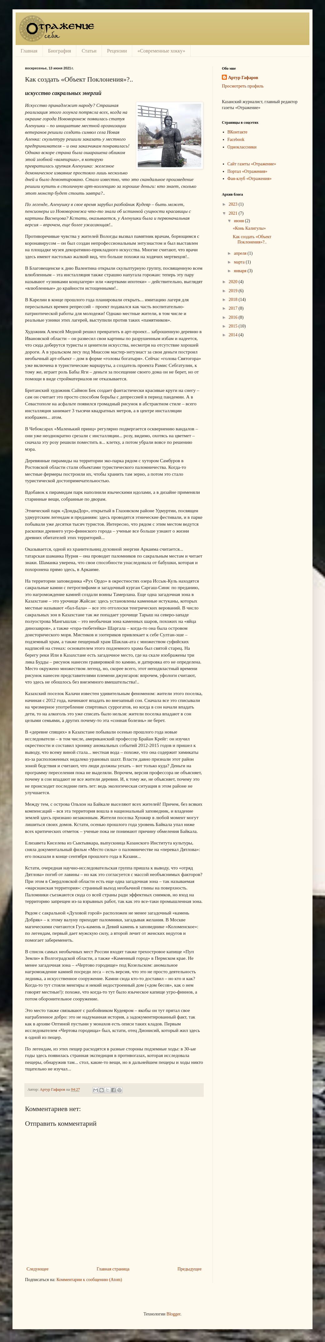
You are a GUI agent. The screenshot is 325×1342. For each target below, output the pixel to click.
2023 (234, 204)
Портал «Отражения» (248, 171)
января (241, 270)
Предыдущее (190, 1269)
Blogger (173, 1314)
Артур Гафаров (243, 77)
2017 (234, 308)
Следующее (37, 1269)
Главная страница (113, 1269)
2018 (234, 299)
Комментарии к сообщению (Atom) (89, 1279)
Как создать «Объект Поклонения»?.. (252, 239)
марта (240, 262)
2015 (234, 326)
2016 (234, 317)
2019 (234, 290)
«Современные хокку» (161, 50)
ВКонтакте (238, 132)
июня (239, 220)
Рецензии (117, 50)
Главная (29, 50)
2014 (234, 335)
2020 (234, 281)
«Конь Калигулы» (249, 228)
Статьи (89, 50)
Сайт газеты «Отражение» (252, 164)
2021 (234, 213)
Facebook (236, 139)
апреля (241, 253)
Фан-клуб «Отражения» (250, 178)
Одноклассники (242, 147)
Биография (59, 50)
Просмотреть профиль (242, 86)
